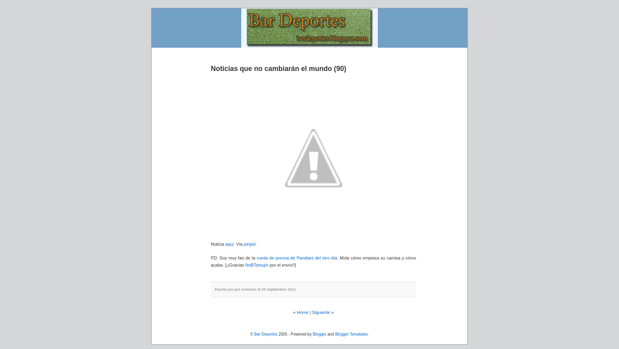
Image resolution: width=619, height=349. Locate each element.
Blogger (319, 334)
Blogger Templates (351, 334)
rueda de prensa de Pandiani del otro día (297, 258)
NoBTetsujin (256, 265)
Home (302, 312)
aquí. (230, 244)
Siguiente (321, 312)
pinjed (249, 244)
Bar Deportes (266, 334)
